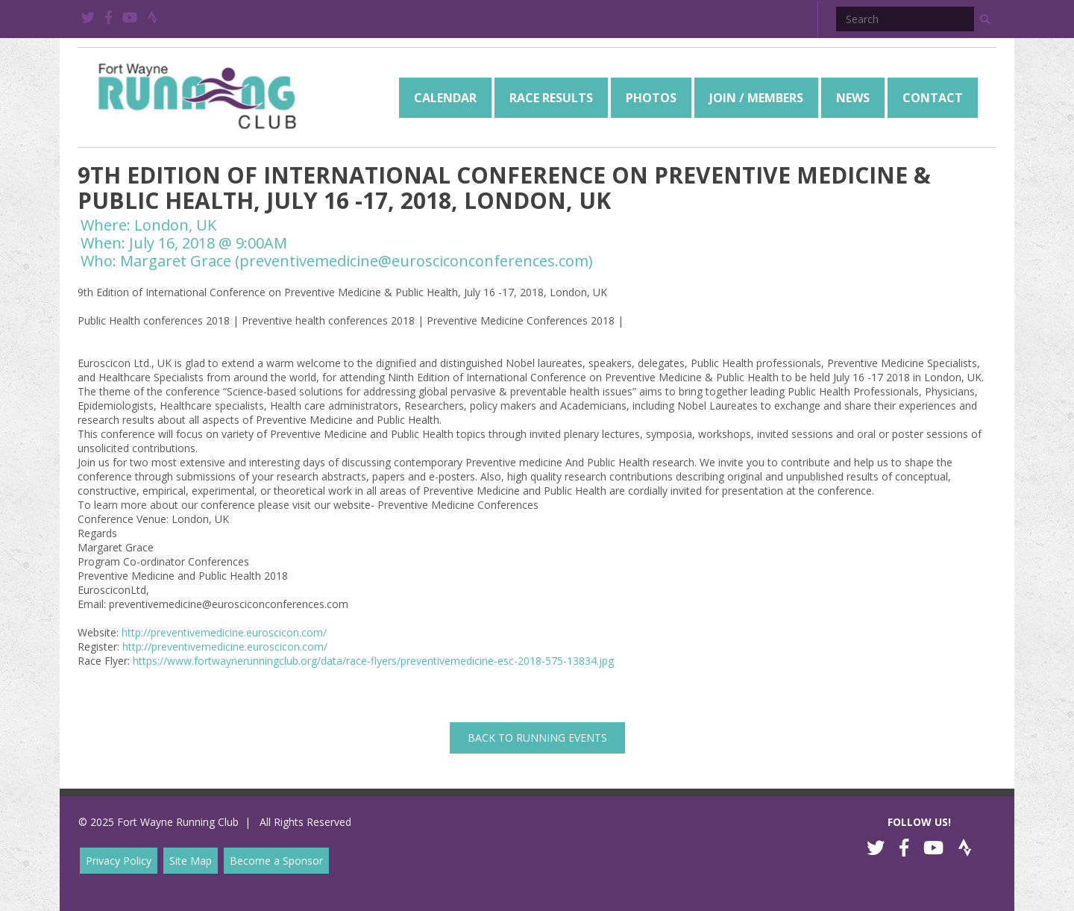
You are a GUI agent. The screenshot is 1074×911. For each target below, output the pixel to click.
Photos (651, 98)
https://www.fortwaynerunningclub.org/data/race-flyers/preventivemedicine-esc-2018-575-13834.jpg (373, 661)
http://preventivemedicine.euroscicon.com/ (224, 632)
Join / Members (756, 98)
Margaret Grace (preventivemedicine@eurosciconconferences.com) (356, 261)
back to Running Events (537, 737)
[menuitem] (445, 98)
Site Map (190, 861)
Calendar (445, 98)
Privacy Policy (118, 861)
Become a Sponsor (276, 861)
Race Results (551, 98)
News (853, 98)
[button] (985, 19)
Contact (932, 98)
